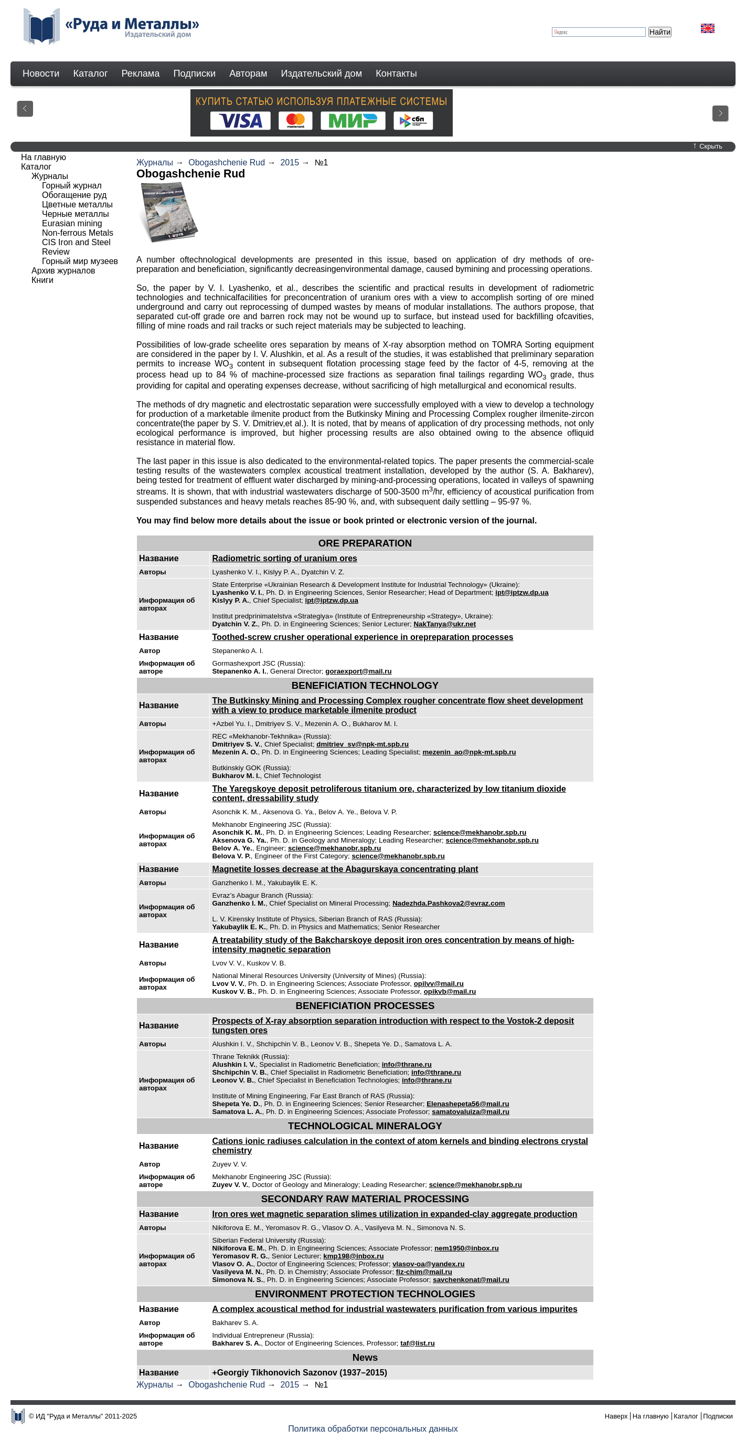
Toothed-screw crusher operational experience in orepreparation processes (362, 637)
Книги (42, 280)
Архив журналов (63, 270)
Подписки (195, 73)
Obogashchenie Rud (226, 162)
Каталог (90, 73)
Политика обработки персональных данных (373, 1428)
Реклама (141, 73)
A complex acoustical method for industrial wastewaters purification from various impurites (394, 1309)
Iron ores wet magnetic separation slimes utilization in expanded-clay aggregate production (394, 1214)
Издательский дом (322, 73)
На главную (43, 157)
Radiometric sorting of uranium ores (284, 558)
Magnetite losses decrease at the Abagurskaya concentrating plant (345, 869)
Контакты (396, 73)
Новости (41, 73)
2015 (289, 162)
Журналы (154, 162)
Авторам (248, 73)
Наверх (616, 1416)
